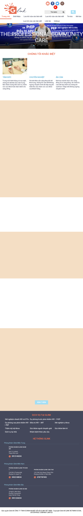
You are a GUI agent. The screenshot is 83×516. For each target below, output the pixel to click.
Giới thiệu (16, 16)
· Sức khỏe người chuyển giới (40, 428)
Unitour (57, 21)
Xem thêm (41, 402)
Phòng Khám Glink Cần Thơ (43, 469)
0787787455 (40, 477)
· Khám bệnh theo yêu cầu (39, 432)
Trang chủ (6, 16)
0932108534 (15, 477)
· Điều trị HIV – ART (36, 423)
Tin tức (70, 16)
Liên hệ (48, 21)
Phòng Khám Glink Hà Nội (18, 489)
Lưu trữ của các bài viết (33, 16)
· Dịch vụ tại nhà (10, 432)
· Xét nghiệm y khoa (61, 423)
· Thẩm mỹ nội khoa (12, 428)
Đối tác (78, 16)
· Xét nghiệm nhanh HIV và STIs (16, 419)
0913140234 (15, 456)
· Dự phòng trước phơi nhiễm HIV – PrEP (44, 419)
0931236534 (15, 498)
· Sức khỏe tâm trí (61, 428)
